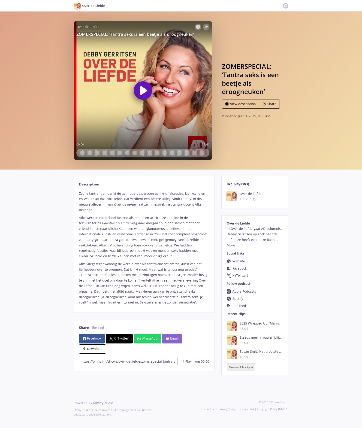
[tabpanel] (144, 248)
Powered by (93, 403)
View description (240, 104)
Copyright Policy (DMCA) (272, 409)
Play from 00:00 (195, 361)
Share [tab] (84, 327)
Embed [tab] (98, 327)
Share (269, 104)
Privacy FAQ (246, 409)
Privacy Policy (227, 409)
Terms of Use (206, 409)
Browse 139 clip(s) (241, 367)
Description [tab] (89, 184)
